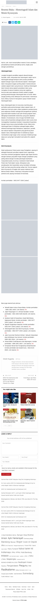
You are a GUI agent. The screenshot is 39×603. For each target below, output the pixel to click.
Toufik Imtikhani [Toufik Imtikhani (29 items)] (5, 576)
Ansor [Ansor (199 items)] (4, 538)
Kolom (29, 587)
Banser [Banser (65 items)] (13, 542)
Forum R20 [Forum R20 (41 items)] (28, 545)
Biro (32, 589)
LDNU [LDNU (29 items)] (26, 556)
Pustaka (6, 393)
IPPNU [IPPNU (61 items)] (18, 552)
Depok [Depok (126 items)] (34, 542)
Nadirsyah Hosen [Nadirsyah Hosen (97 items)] (25, 562)
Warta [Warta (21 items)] (11, 576)
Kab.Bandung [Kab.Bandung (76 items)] (26, 552)
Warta (10, 587)
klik (26, 310)
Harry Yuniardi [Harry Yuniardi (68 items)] (13, 549)
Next (9, 425)
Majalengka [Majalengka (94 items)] (11, 559)
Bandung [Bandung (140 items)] (5, 542)
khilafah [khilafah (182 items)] (5, 555)
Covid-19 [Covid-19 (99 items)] (26, 542)
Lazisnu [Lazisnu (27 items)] (21, 556)
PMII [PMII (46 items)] (29, 566)
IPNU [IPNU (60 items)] (13, 552)
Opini (33, 587)
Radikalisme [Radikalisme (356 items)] (8, 569)
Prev (5, 425)
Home (6, 587)
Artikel (28, 589)
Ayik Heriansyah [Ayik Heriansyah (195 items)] (15, 538)
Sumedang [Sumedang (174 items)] (28, 573)
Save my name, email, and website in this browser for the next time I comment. (19, 469)
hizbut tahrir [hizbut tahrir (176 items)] (24, 548)
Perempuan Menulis (10, 589)
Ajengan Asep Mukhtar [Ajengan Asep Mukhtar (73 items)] (25, 535)
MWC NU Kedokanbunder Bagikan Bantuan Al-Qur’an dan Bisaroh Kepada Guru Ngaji (10, 380)
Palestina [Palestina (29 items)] (3, 566)
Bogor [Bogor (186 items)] (19, 541)
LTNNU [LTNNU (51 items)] (3, 559)
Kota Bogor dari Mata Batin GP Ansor (30, 378)
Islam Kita (23, 589)
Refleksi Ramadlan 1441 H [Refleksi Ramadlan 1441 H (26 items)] (22, 570)
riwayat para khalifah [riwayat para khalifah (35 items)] (7, 574)
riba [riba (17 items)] (30, 570)
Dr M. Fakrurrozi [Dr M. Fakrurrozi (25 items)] (9, 545)
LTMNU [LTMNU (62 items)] (30, 556)
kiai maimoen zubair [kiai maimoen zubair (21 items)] (14, 556)
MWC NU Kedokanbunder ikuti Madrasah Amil (13, 489)
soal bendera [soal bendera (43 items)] (18, 574)
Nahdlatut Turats (16, 587)
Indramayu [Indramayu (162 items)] (6, 552)
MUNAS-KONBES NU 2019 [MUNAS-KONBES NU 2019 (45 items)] (9, 562)
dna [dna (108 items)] (3, 545)
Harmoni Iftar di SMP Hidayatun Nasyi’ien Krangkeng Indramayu (18, 479)
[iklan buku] (19, 202)
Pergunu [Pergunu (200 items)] (23, 565)
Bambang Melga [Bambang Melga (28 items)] (28, 538)
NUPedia (18, 589)
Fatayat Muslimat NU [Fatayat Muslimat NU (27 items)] (19, 545)
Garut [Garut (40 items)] (34, 545)
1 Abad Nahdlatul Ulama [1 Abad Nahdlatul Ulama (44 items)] (8, 535)
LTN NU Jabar (23, 600)
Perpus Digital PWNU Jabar (19, 591)
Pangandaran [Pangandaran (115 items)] (12, 565)
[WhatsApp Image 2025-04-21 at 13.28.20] (19, 275)
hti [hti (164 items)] (32, 548)
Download (24, 587)
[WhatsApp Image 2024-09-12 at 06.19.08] (19, 238)
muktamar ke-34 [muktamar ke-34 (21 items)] (21, 559)
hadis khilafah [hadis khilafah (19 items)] (4, 549)
